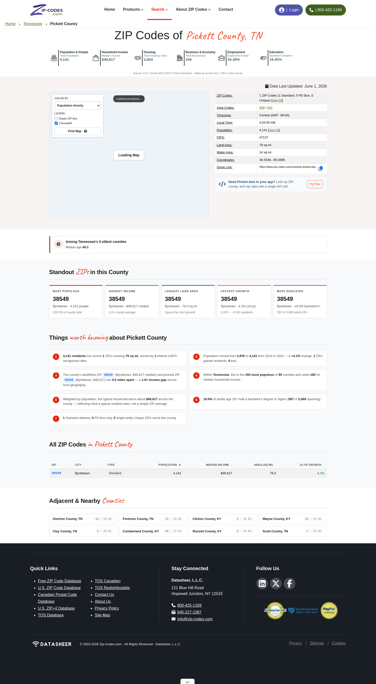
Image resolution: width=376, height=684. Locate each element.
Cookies (339, 643)
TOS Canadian (108, 580)
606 (262, 107)
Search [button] (157, 9)
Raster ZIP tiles (66, 118)
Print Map (77, 131)
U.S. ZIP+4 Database (56, 608)
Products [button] (131, 9)
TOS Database (51, 615)
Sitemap (317, 643)
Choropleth (63, 123)
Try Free (315, 184)
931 (270, 107)
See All (277, 100)
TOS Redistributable (112, 587)
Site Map (102, 615)
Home (109, 9)
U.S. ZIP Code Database (59, 587)
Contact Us (104, 594)
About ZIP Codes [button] (191, 9)
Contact (226, 9)
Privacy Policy (107, 608)
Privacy (295, 643)
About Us (103, 601)
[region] (129, 155)
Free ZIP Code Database (59, 580)
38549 (61, 299)
